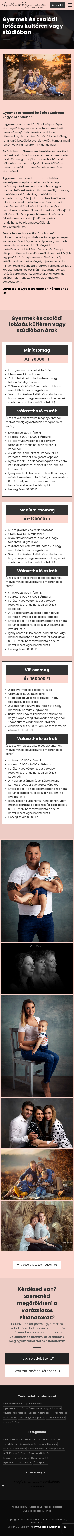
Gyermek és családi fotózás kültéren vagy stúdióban (32, 1408)
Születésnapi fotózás (14, 1412)
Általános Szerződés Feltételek (45, 1506)
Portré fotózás (59, 1412)
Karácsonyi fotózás (39, 1412)
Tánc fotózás (10, 1444)
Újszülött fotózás (34, 1403)
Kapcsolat (57, 5)
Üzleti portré (10, 1417)
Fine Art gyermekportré (31, 1417)
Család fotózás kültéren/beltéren (46, 1448)
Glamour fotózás (55, 1417)
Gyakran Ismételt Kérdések (37, 1371)
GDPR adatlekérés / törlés (37, 1510)
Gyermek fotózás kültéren (17, 1462)
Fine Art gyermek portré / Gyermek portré (25, 1458)
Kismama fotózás (12, 1403)
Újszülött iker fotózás (14, 1448)
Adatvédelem (19, 1506)
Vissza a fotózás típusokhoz (37, 1265)
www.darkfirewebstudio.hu (50, 1526)
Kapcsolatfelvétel (37, 1358)
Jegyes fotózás (11, 1422)
